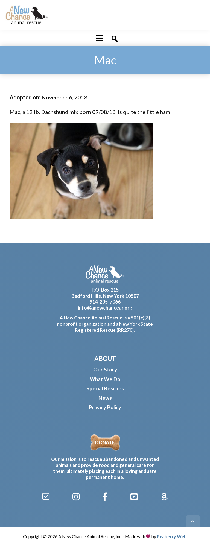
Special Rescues (105, 388)
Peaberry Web (172, 536)
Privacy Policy (105, 407)
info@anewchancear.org (105, 308)
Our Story (105, 369)
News (105, 398)
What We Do (105, 379)
